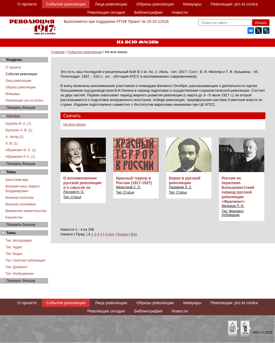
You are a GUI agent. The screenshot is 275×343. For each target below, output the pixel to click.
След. (110, 234)
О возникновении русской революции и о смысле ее (82, 183)
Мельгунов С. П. (128, 187)
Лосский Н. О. (73, 192)
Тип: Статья (72, 197)
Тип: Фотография (19, 241)
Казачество (14, 217)
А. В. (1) (12, 143)
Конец (123, 234)
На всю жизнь (74, 124)
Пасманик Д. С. (180, 187)
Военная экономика (21, 204)
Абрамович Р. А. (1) (20, 157)
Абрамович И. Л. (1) (21, 150)
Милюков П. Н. (233, 206)
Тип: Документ (17, 267)
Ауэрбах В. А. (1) (18, 124)
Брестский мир (17, 180)
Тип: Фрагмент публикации (233, 213)
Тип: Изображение (20, 274)
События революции (66, 4)
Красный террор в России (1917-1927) (134, 180)
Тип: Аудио (14, 247)
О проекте (27, 4)
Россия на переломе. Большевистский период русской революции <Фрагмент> (238, 190)
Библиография (148, 12)
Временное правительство (26, 211)
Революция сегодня (106, 12)
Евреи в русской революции (184, 180)
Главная (57, 52)
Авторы (13, 116)
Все (134, 234)
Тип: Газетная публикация (25, 260)
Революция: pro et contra (234, 4)
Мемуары (192, 4)
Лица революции (111, 4)
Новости (180, 12)
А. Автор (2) (15, 137)
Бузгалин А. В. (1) (19, 130)
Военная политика (20, 198)
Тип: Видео (14, 254)
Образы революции (155, 4)
